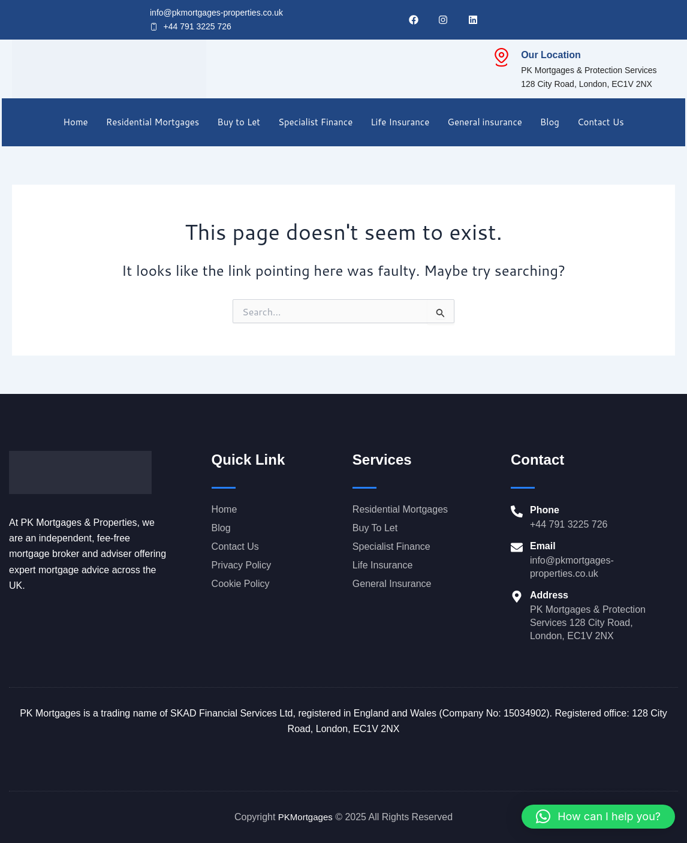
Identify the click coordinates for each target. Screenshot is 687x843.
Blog (549, 122)
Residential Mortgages (153, 122)
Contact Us (600, 122)
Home (75, 122)
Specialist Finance (315, 122)
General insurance (484, 122)
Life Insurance (399, 122)
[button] (598, 817)
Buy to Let (238, 122)
